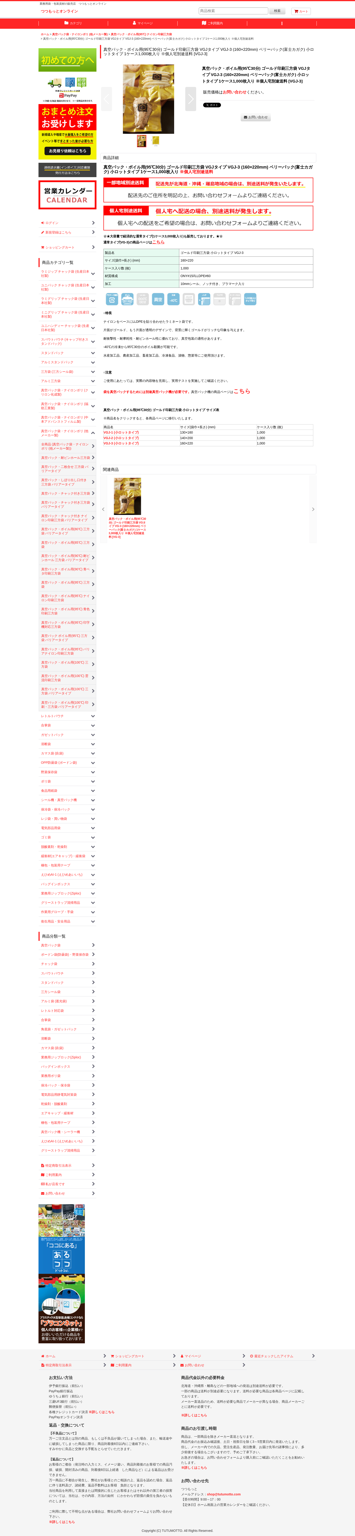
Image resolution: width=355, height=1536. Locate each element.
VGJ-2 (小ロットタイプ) (121, 438)
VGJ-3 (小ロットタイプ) (121, 443)
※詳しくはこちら (102, 1412)
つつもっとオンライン (59, 11)
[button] (282, 24)
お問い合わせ (234, 92)
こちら (242, 391)
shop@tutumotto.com (224, 1494)
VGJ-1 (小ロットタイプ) (121, 432)
